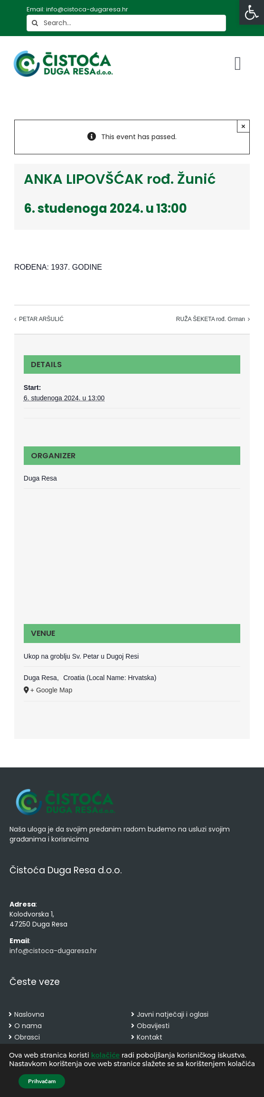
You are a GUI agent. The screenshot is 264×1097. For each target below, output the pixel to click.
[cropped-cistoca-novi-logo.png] (65, 789)
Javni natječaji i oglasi (172, 1014)
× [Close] (243, 126)
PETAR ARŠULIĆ (41, 319)
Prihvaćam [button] (42, 1081)
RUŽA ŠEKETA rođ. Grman (210, 319)
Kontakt (149, 1037)
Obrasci (27, 1037)
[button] (251, 12)
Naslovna (29, 1014)
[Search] (35, 23)
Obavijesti (153, 1026)
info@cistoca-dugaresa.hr (53, 950)
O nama (28, 1026)
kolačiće (105, 1055)
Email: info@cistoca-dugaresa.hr (77, 9)
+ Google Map (51, 690)
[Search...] (126, 23)
